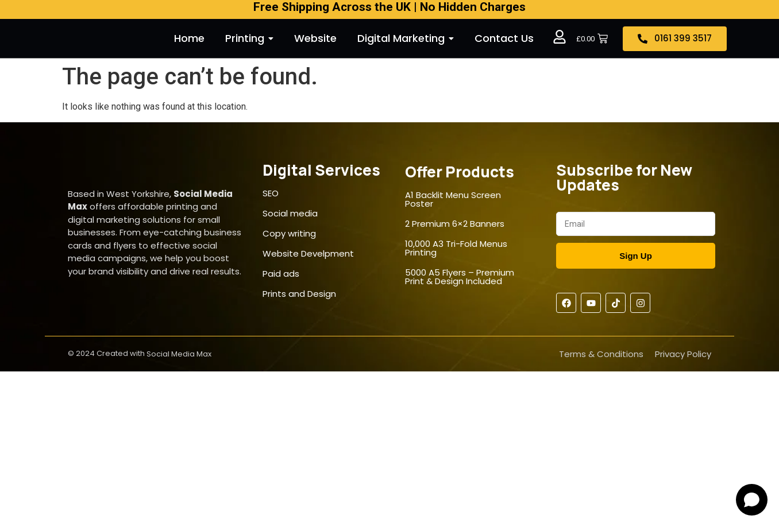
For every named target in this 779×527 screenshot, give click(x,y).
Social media (290, 213)
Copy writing (289, 233)
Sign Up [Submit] (635, 256)
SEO (271, 193)
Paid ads (281, 274)
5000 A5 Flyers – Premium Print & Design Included (459, 276)
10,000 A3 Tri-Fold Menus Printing (456, 248)
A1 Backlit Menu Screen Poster (453, 199)
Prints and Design (299, 294)
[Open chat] (752, 500)
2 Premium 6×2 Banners (454, 224)
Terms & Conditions (601, 354)
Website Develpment (308, 253)
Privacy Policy (683, 354)
